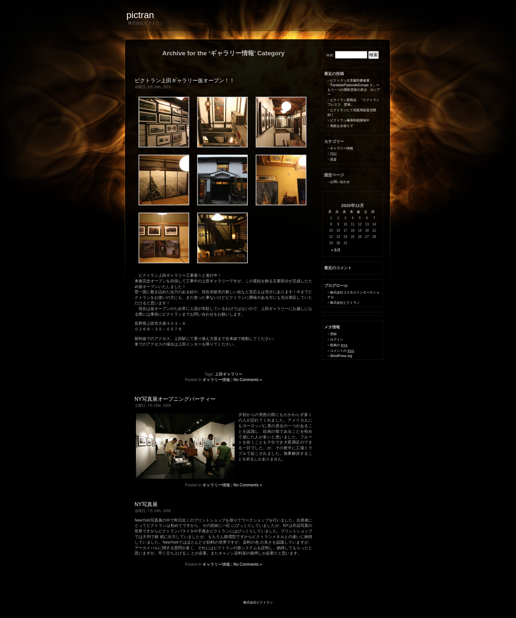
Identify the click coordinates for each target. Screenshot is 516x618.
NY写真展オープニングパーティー (175, 399)
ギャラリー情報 (216, 379)
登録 (333, 334)
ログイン (336, 339)
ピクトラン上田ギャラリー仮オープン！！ (185, 80)
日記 (333, 154)
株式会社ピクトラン (345, 302)
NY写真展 (146, 504)
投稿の (339, 345)
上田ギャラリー (229, 374)
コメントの (342, 350)
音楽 (333, 159)
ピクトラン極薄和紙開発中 (350, 120)
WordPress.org (341, 356)
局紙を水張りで (341, 126)
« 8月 (336, 250)
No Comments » (247, 379)
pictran (140, 15)
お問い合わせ (340, 182)
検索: (330, 55)
